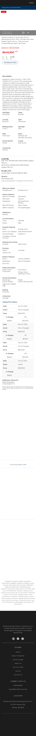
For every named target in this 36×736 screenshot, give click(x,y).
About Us (18, 663)
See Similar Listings (10, 62)
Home (18, 652)
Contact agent (7, 32)
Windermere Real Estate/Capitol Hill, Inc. (18, 701)
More (32, 3)
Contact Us (18, 675)
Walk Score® (22, 464)
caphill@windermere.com (18, 689)
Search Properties (18, 656)
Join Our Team (18, 667)
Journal (18, 671)
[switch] (23, 33)
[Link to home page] (5, 3)
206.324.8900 (18, 685)
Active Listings (18, 659)
